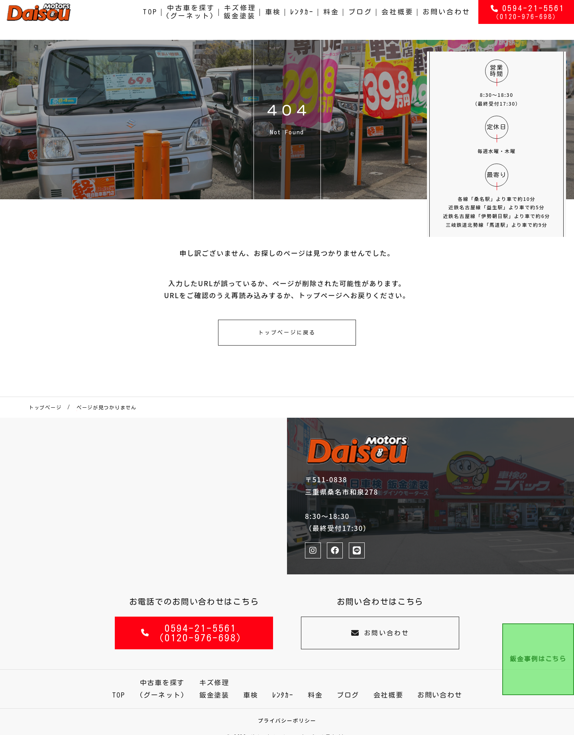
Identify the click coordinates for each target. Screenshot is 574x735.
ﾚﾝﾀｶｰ (302, 19)
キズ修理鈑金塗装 (240, 19)
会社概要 (397, 19)
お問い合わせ (446, 19)
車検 (273, 19)
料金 (331, 19)
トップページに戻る (287, 332)
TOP (150, 19)
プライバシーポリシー (287, 720)
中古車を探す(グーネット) (190, 19)
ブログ (360, 19)
